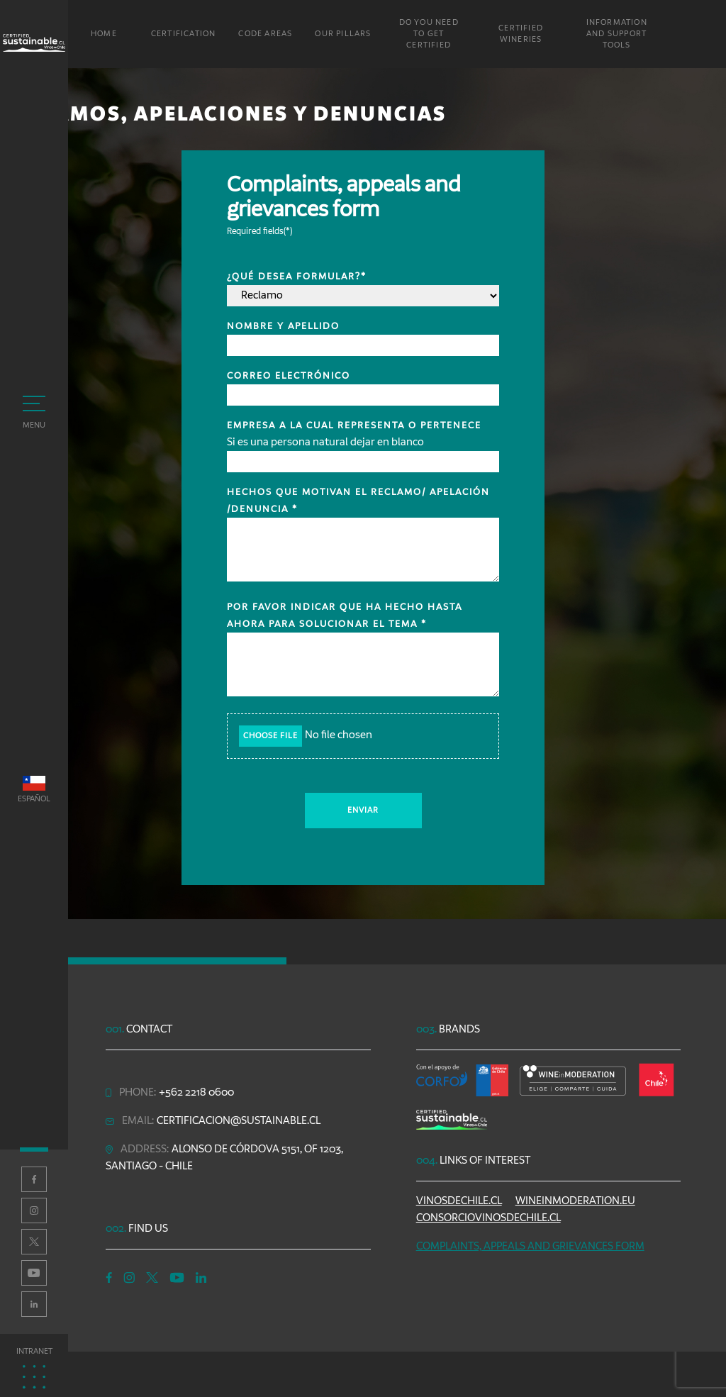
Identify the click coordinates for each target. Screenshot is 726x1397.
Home (104, 34)
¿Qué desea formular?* (297, 277)
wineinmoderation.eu (575, 1201)
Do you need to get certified (429, 34)
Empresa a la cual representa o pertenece (354, 425)
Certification (183, 34)
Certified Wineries (520, 34)
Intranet (34, 1367)
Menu (34, 413)
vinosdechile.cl (459, 1201)
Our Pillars (343, 34)
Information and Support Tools (616, 34)
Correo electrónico (288, 376)
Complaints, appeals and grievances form (530, 1246)
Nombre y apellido (283, 326)
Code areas (265, 34)
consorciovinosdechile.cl (488, 1218)
